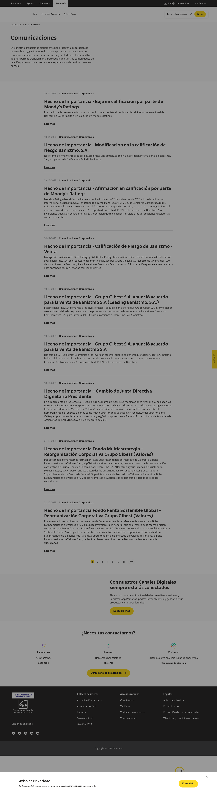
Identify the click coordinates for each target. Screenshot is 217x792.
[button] (188, 783)
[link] (75, 785)
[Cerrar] (207, 776)
